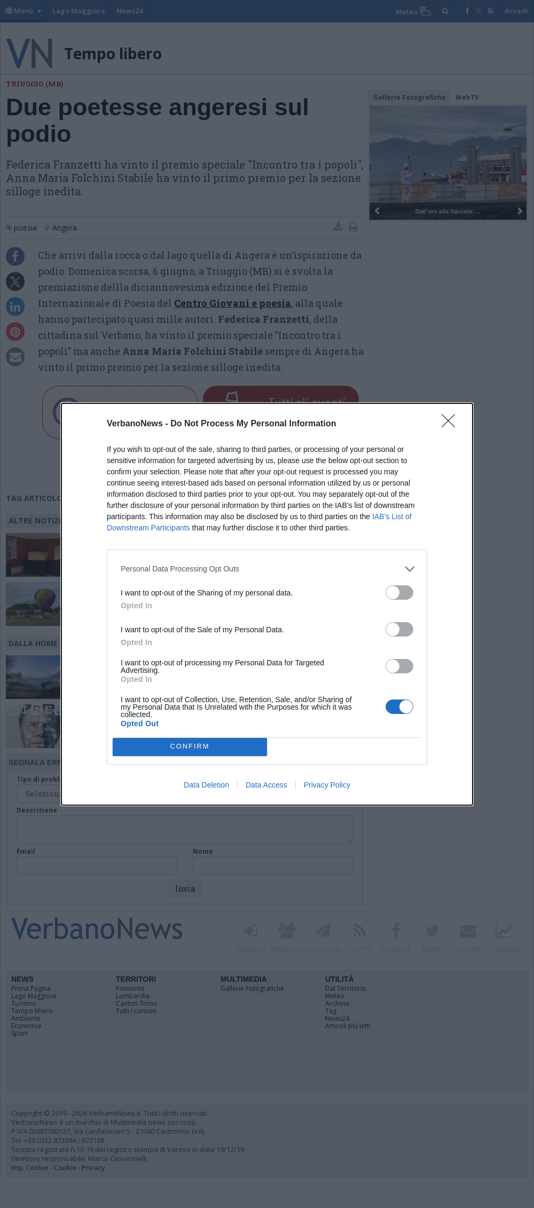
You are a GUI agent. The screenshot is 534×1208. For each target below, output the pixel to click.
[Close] (452, 424)
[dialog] (267, 604)
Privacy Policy (327, 785)
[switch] (399, 592)
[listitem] (267, 569)
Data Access (266, 785)
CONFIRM (190, 747)
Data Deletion (206, 785)
